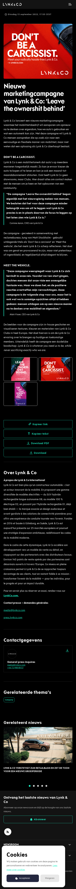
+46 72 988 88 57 (15, 667)
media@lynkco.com (16, 665)
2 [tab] (34, 787)
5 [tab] (46, 787)
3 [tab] (38, 787)
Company (9, 700)
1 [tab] (30, 787)
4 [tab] (42, 787)
